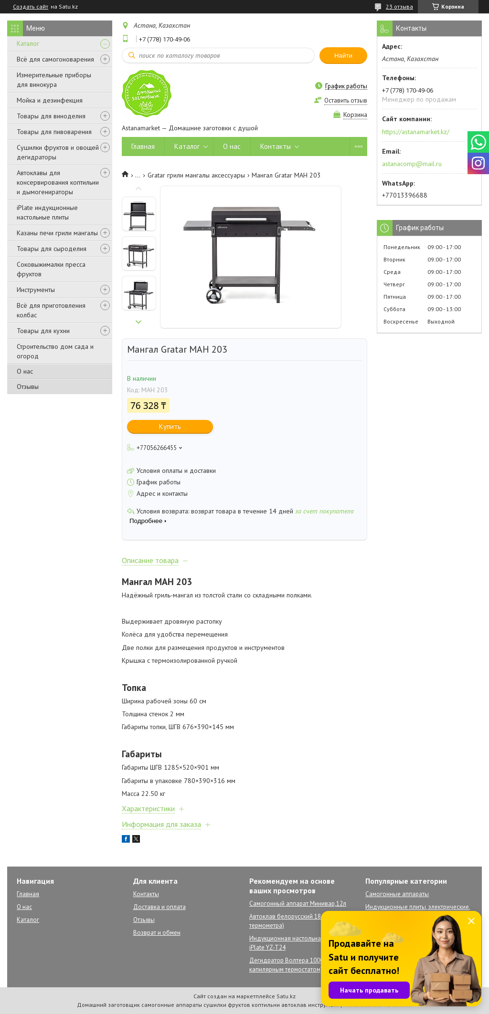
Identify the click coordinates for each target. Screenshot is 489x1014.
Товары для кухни (43, 330)
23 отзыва (399, 6)
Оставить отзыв (345, 100)
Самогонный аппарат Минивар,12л (297, 903)
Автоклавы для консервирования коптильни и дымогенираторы (58, 182)
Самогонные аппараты (397, 894)
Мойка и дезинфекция (50, 100)
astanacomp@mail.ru (412, 163)
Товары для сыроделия (51, 248)
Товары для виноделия (51, 116)
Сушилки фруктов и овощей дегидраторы (58, 152)
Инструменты (36, 289)
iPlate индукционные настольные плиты (47, 212)
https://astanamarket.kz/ (415, 131)
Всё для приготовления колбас (51, 310)
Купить (170, 426)
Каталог (28, 43)
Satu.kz (286, 996)
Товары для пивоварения (54, 131)
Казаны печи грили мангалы (57, 233)
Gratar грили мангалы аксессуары (196, 175)
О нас (25, 371)
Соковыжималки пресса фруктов (51, 269)
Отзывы (28, 386)
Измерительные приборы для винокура (54, 80)
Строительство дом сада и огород (55, 351)
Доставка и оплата (159, 907)
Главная (143, 146)
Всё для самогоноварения (55, 59)
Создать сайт (30, 6)
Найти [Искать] (343, 55)
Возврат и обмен (157, 933)
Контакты (275, 146)
